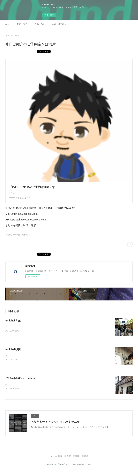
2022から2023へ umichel (20, 382)
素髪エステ (22, 24)
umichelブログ (59, 24)
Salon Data (39, 24)
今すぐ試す (49, 15)
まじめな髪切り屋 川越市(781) (18, 238)
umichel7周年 (13, 353)
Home (6, 24)
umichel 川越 (13, 324)
